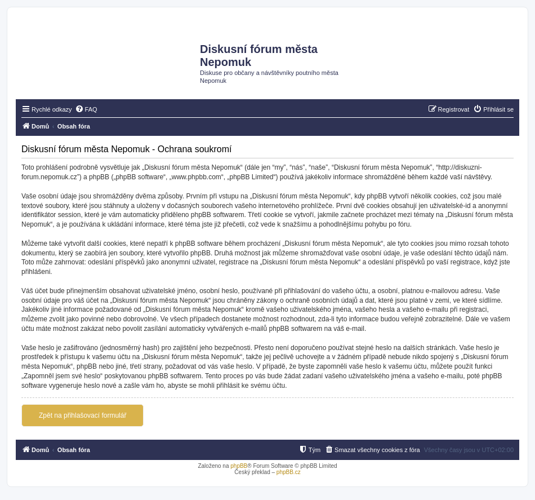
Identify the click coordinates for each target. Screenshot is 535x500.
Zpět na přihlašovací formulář (82, 415)
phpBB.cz (289, 472)
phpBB (238, 466)
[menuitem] (86, 109)
